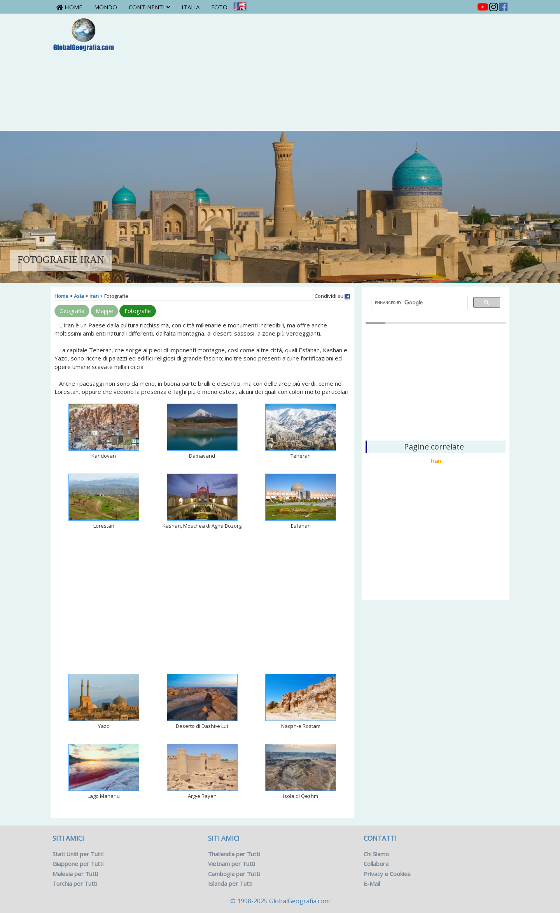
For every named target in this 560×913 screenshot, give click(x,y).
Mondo (105, 7)
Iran (94, 295)
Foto (219, 7)
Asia (79, 295)
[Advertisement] (318, 71)
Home (69, 7)
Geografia (72, 311)
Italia (191, 7)
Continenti (149, 7)
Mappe (104, 311)
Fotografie (137, 311)
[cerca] (418, 302)
